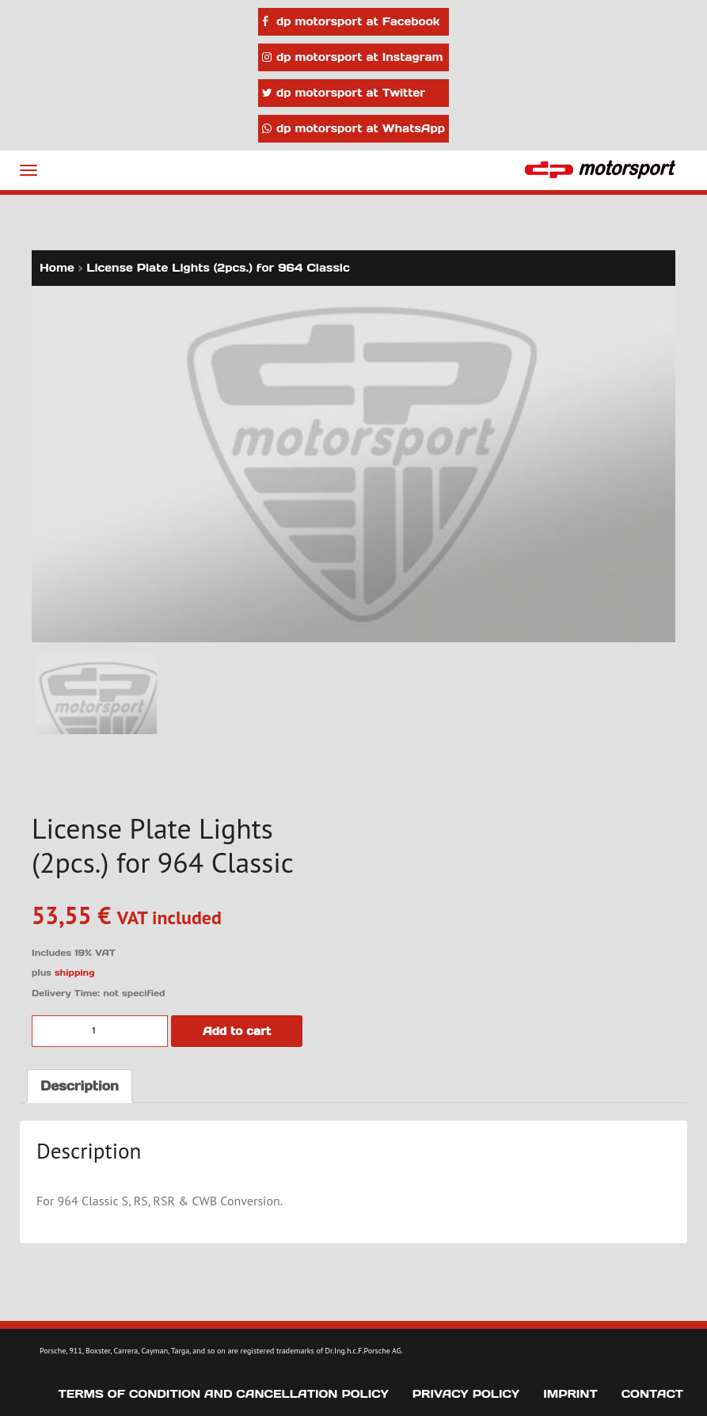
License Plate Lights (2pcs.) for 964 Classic (217, 268)
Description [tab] (79, 1086)
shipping (75, 972)
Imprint (570, 1394)
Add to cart (237, 1031)
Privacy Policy (465, 1394)
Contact (652, 1394)
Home (57, 268)
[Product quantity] (100, 1031)
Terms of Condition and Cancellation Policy (224, 1394)
